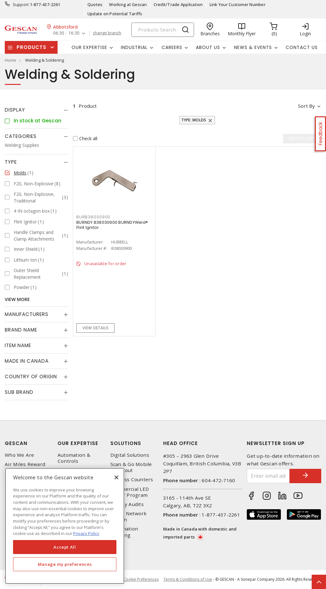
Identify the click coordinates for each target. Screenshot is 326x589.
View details (95, 328)
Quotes (95, 4)
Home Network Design (128, 516)
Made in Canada (27, 361)
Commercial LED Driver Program (129, 492)
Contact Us (302, 47)
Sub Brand (19, 392)
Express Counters (131, 479)
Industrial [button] (134, 47)
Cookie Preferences (141, 579)
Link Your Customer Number (238, 4)
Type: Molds (193, 120)
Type (11, 162)
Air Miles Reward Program (25, 467)
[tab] (36, 110)
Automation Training (124, 532)
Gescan (16, 443)
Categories (21, 136)
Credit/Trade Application (178, 4)
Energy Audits (127, 504)
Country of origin (31, 376)
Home (10, 60)
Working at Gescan (128, 4)
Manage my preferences (65, 564)
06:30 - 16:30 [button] (66, 33)
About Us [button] (208, 47)
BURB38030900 (93, 217)
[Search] (162, 30)
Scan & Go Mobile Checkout (131, 467)
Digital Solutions (129, 455)
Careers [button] (172, 47)
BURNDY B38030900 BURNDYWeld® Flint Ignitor (112, 225)
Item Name (18, 345)
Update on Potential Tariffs (114, 14)
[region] (64, 526)
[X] (116, 477)
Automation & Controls (74, 458)
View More (17, 299)
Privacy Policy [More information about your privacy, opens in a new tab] (86, 533)
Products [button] (31, 47)
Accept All (64, 547)
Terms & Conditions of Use (187, 579)
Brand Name (21, 329)
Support (21, 4)
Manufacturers (26, 314)
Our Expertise (78, 443)
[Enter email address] (268, 476)
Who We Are (19, 455)
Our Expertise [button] (89, 47)
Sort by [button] (306, 106)
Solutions (125, 443)
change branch (107, 33)
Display (15, 109)
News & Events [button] (253, 47)
